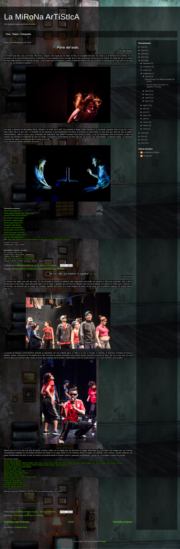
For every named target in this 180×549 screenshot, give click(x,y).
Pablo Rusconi (19, 475)
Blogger (103, 541)
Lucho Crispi (38, 463)
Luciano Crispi (47, 463)
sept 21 (148, 94)
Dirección (7, 237)
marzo (145, 122)
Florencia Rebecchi (38, 465)
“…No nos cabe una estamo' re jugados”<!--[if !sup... (156, 86)
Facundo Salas (20, 471)
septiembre (147, 73)
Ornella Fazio (57, 463)
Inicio (71, 522)
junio (145, 112)
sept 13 (148, 101)
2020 (143, 47)
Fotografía (7, 225)
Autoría (6, 211)
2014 (143, 136)
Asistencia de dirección (11, 477)
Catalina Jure (90, 463)
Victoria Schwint (61, 465)
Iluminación (8, 220)
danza (21, 515)
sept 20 (148, 98)
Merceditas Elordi (15, 211)
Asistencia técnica (10, 232)
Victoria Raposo (16, 465)
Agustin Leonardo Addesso (22, 467)
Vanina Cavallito (27, 463)
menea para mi (30, 515)
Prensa (6, 234)
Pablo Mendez (16, 225)
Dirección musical (10, 485)
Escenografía (8, 218)
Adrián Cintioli (17, 469)
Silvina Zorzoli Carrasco (19, 215)
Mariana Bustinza (15, 461)
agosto (146, 105)
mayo (145, 115)
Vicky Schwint (50, 465)
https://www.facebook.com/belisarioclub (21, 259)
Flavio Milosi (16, 481)
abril (145, 119)
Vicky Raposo (26, 465)
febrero (146, 125)
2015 (143, 133)
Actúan (6, 213)
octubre (146, 70)
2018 (143, 54)
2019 (143, 50)
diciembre (147, 63)
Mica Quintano (111, 463)
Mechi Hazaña (68, 463)
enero (145, 129)
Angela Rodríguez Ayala (28, 477)
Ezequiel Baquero (15, 463)
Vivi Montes (147, 156)
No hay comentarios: (48, 265)
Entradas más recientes (16, 522)
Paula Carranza (19, 230)
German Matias (101, 463)
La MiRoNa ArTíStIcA (41, 16)
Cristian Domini (23, 473)
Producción (8, 481)
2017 (143, 57)
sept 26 (148, 76)
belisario (15, 269)
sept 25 (148, 91)
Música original (9, 222)
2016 (143, 60)
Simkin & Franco (15, 479)
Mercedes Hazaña (79, 463)
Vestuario (7, 215)
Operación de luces (10, 473)
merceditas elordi (49, 269)
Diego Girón (19, 222)
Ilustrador (7, 227)
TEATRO (60, 269)
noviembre (147, 67)
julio (145, 109)
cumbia (15, 515)
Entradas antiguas (122, 522)
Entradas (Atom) (21, 527)
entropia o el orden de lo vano (30, 269)
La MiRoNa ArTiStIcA (151, 152)
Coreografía (8, 483)
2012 (143, 143)
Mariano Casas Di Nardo (18, 234)
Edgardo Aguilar (19, 218)
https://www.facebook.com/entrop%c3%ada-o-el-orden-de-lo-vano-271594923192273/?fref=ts (39, 239)
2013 (143, 140)
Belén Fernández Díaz (17, 213)
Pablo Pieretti (29, 213)
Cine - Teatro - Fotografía (18, 34)
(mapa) (19, 252)
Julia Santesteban (17, 227)
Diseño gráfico (9, 230)
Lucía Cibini (21, 232)
